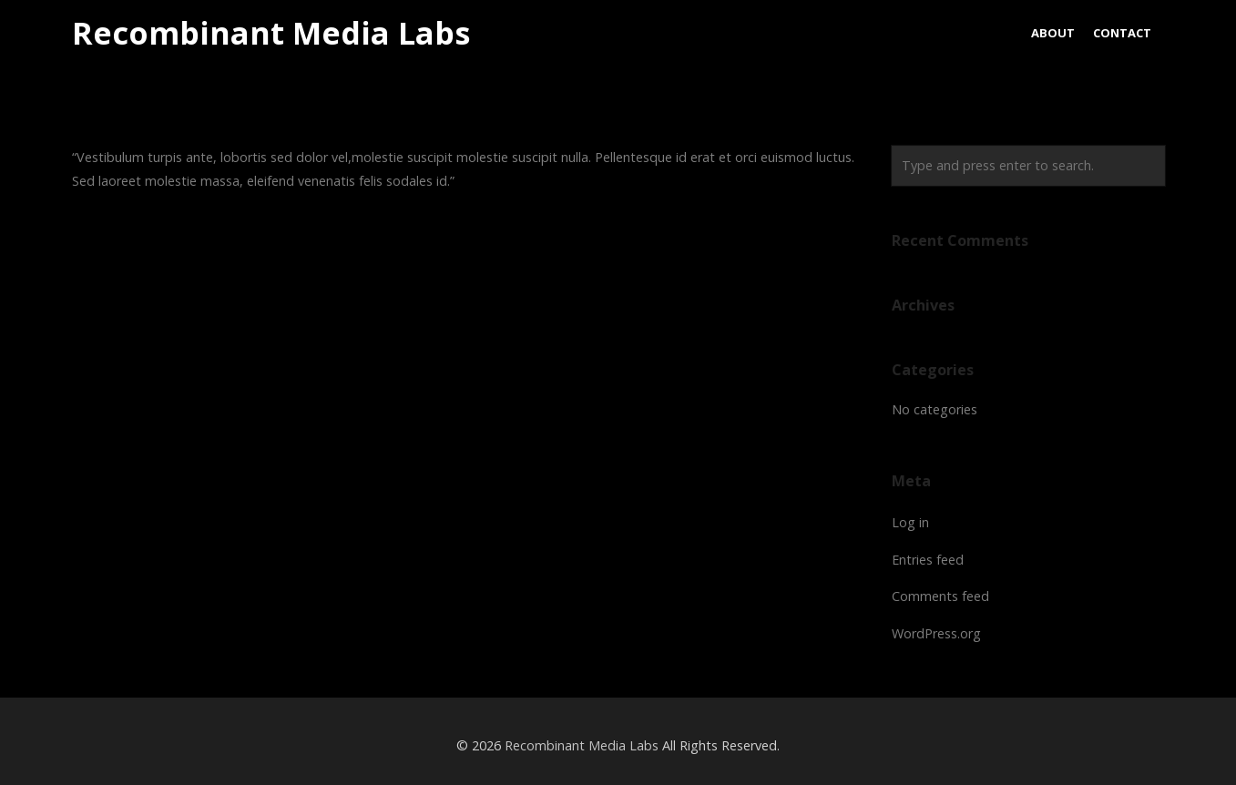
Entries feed (928, 559)
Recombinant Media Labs (271, 34)
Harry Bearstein (144, 243)
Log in (910, 522)
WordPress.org (936, 633)
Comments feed (940, 596)
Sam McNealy (796, 243)
